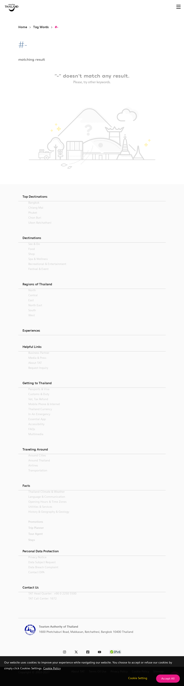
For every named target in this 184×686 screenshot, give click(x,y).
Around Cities (37, 460)
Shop (31, 258)
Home (22, 27)
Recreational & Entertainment (47, 268)
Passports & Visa (38, 393)
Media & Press (37, 362)
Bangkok (33, 207)
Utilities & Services (40, 511)
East (31, 305)
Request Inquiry (38, 372)
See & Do (34, 248)
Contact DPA (36, 577)
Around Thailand (39, 465)
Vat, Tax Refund (38, 404)
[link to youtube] (99, 651)
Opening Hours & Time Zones (47, 506)
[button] (92, 197)
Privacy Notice (37, 562)
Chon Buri (34, 222)
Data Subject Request (42, 567)
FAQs (31, 434)
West (31, 320)
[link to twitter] (76, 651)
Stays (31, 544)
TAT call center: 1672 (42, 603)
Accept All (168, 678)
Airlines (33, 470)
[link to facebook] (88, 651)
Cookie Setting (137, 678)
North (32, 295)
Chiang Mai (35, 212)
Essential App (37, 424)
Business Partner (38, 357)
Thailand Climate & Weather (46, 496)
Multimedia (35, 439)
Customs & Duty (38, 399)
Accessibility (36, 429)
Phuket (32, 217)
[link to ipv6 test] (115, 651)
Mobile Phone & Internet (44, 409)
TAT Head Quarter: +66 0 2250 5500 (52, 598)
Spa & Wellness (38, 263)
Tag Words (41, 27)
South (32, 315)
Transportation (37, 475)
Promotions (35, 526)
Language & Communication (46, 501)
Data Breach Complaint (43, 572)
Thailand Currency (40, 414)
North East (35, 310)
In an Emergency (39, 419)
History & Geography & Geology (48, 516)
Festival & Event (38, 273)
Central (33, 300)
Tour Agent (35, 538)
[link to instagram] (64, 651)
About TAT (35, 367)
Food (31, 253)
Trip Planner (36, 532)
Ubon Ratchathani (39, 227)
